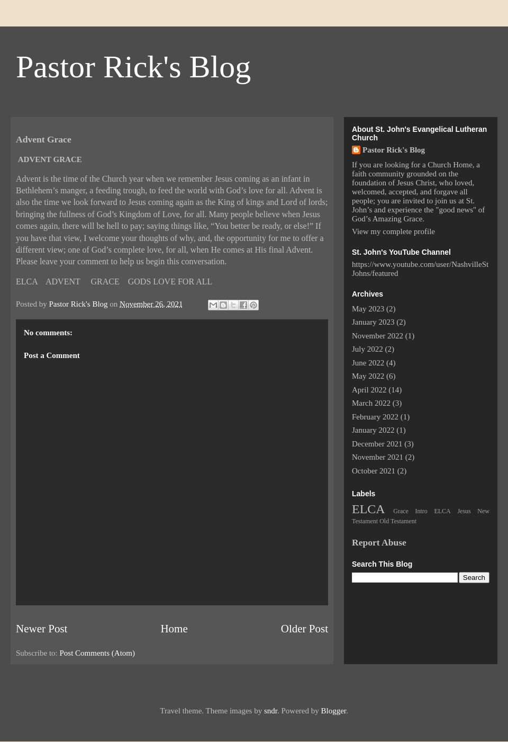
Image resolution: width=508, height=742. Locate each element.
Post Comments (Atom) (97, 653)
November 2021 (377, 457)
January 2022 (373, 430)
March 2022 (371, 403)
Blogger (333, 711)
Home (173, 628)
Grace (401, 511)
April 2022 (369, 390)
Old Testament (397, 521)
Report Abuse (379, 542)
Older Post (304, 628)
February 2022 (375, 417)
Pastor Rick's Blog (133, 66)
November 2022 (377, 336)
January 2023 (373, 322)
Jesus (463, 511)
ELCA (368, 509)
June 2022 (368, 363)
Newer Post (41, 628)
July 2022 (367, 349)
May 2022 (368, 376)
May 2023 (368, 309)
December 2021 (377, 444)
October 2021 (373, 471)
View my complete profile (393, 231)
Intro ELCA (433, 511)
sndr (270, 711)
